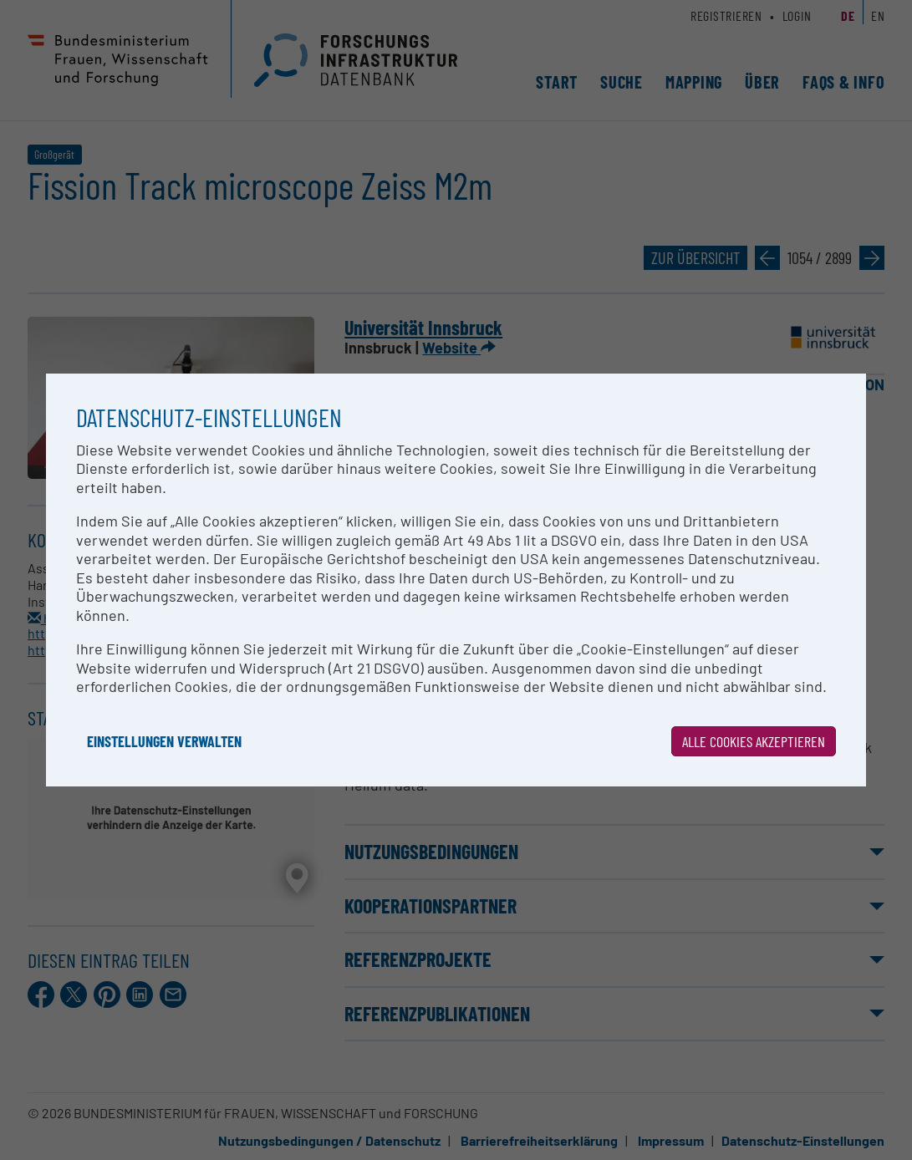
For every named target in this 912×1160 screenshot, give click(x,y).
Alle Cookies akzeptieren (753, 741)
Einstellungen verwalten (164, 741)
